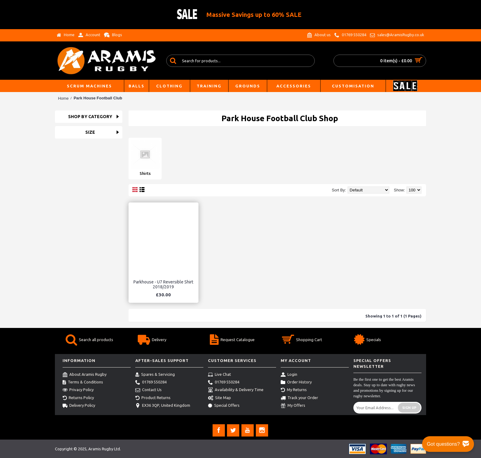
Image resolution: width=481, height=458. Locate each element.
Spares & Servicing (155, 375)
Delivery (152, 340)
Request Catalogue (232, 340)
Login (289, 375)
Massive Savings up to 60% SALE (254, 14)
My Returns (294, 390)
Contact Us (148, 390)
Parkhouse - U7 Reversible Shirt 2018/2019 (163, 284)
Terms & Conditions (83, 382)
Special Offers (224, 406)
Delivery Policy (79, 406)
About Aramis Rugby (84, 375)
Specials (367, 340)
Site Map (219, 398)
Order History (296, 382)
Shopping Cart (302, 340)
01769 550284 (151, 382)
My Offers (293, 406)
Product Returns (153, 398)
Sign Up (409, 408)
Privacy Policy (78, 390)
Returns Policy (78, 398)
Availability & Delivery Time (236, 390)
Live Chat (219, 375)
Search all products (89, 340)
